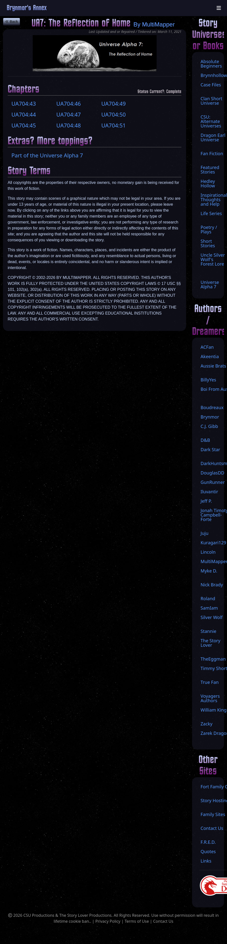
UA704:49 (113, 103)
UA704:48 (68, 125)
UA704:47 (68, 114)
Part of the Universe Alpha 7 (47, 155)
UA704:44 (23, 114)
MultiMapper (158, 24)
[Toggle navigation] (218, 8)
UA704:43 (23, 103)
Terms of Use (137, 921)
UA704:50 (113, 114)
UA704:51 (113, 125)
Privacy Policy (107, 921)
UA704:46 (68, 103)
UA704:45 (23, 125)
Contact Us (163, 921)
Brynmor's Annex (27, 8)
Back (11, 22)
